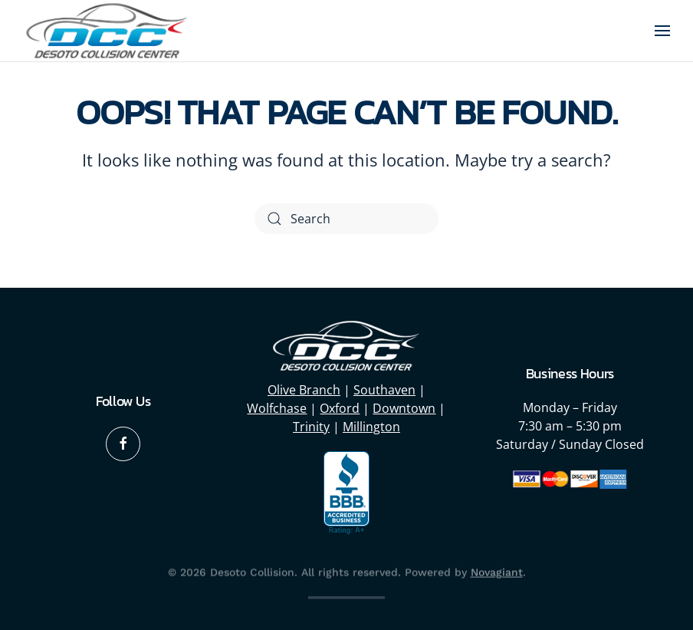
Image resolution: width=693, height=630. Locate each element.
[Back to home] (107, 30)
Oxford (340, 408)
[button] (662, 30)
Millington (371, 426)
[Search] (346, 218)
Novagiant (497, 571)
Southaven (384, 389)
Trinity (311, 426)
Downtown (404, 408)
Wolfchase (277, 408)
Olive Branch (304, 389)
